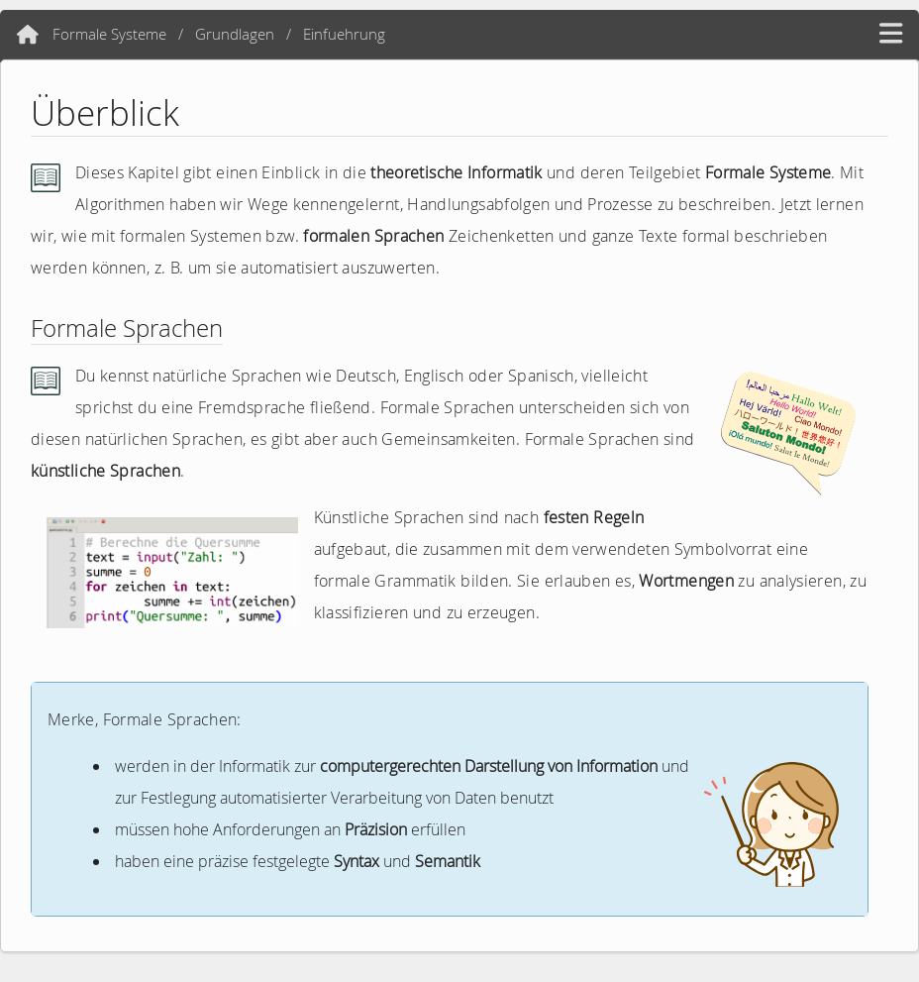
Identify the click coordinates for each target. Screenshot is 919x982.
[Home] (28, 35)
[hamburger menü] (890, 34)
